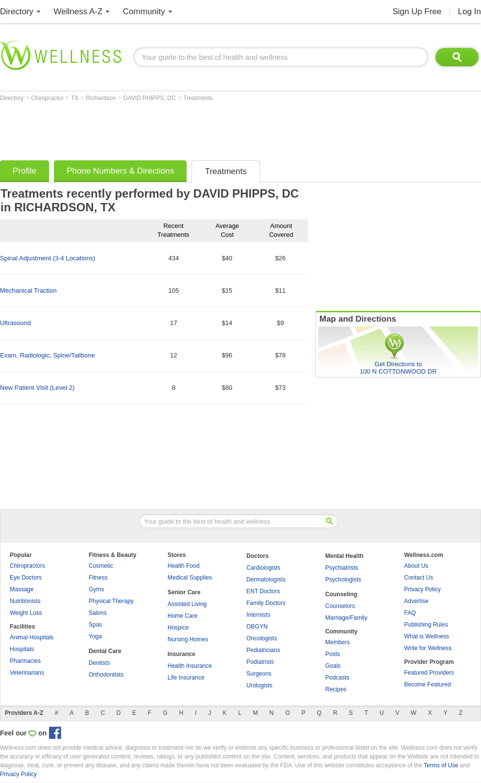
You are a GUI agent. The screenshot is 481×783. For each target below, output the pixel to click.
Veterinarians (27, 672)
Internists (258, 614)
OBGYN (256, 626)
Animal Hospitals (31, 637)
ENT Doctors (263, 591)
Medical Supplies (190, 577)
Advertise (416, 601)
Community (144, 11)
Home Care (182, 615)
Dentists (99, 662)
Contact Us (418, 577)
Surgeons (258, 673)
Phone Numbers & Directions (120, 171)
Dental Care (105, 651)
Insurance (181, 654)
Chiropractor (48, 98)
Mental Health (344, 556)
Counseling (341, 594)
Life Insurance (186, 677)
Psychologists (343, 579)
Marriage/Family (346, 617)
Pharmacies (25, 660)
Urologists (259, 685)
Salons (98, 612)
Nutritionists (25, 601)
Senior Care (184, 592)
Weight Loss (26, 612)
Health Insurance (190, 665)
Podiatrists (260, 661)
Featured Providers (429, 672)
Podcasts (337, 677)
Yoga (95, 636)
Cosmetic (101, 565)
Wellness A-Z (78, 11)
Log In (469, 11)
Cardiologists (263, 567)
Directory (16, 11)
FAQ (410, 612)
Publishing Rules (426, 624)
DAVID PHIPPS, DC (150, 98)
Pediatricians (263, 650)
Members (337, 642)
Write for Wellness (428, 648)
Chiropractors (27, 565)
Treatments (198, 98)
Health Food (183, 565)
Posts (332, 654)
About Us (416, 565)
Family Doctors (266, 603)
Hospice (178, 627)
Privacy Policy (422, 589)
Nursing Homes (188, 639)
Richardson (102, 98)
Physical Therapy (111, 601)
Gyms (96, 589)
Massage (22, 589)
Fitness (98, 577)
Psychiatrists (341, 567)
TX (75, 98)
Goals (332, 665)
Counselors (340, 606)
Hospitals (22, 649)
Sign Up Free (416, 11)
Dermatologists (266, 579)
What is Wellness (426, 636)
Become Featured (427, 684)
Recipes (335, 689)
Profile (24, 171)
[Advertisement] (178, 128)
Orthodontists (106, 674)
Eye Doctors (26, 577)
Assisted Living (187, 604)
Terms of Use (441, 765)
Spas (95, 624)
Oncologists (261, 638)
